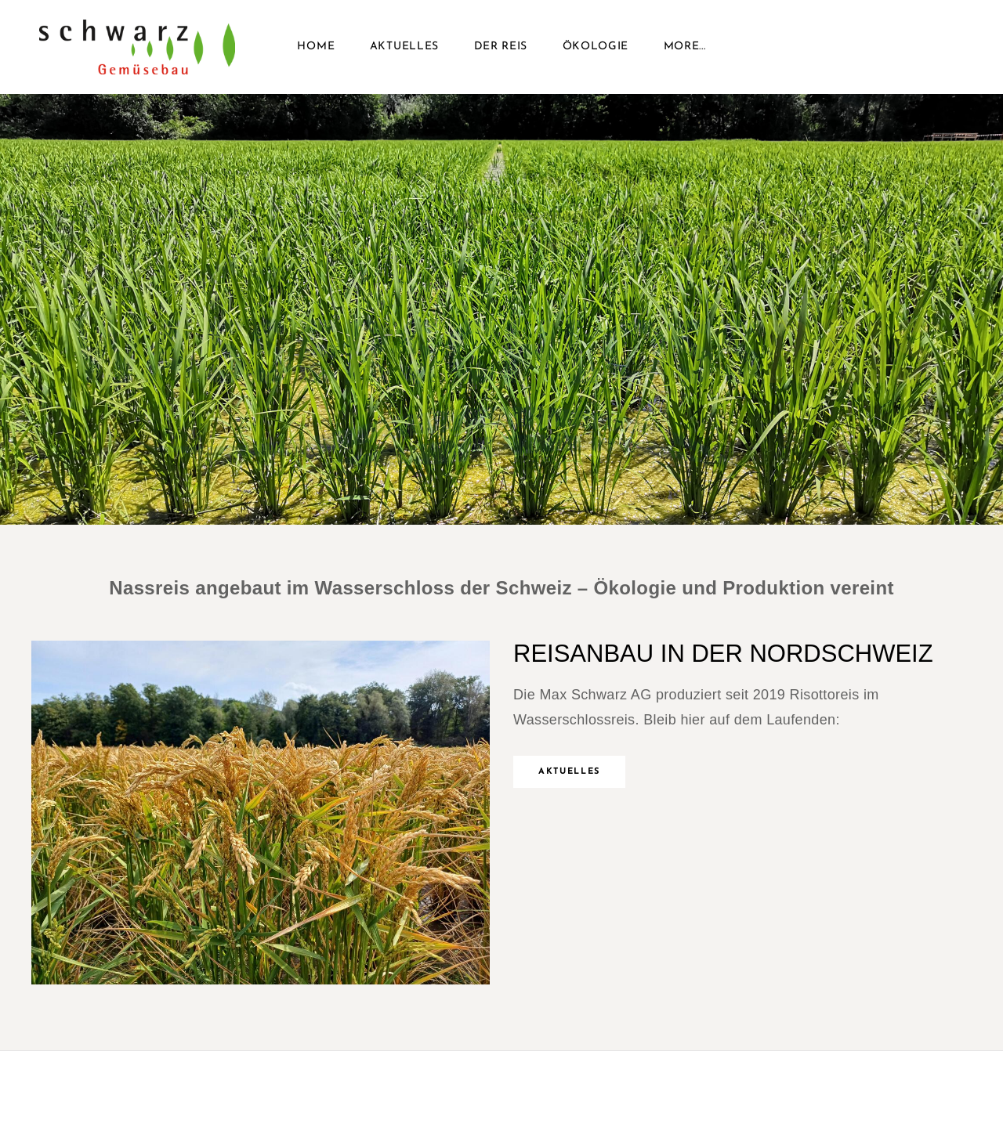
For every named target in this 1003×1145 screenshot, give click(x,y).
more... (685, 46)
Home (316, 46)
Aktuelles (404, 46)
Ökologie (596, 46)
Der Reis (501, 46)
